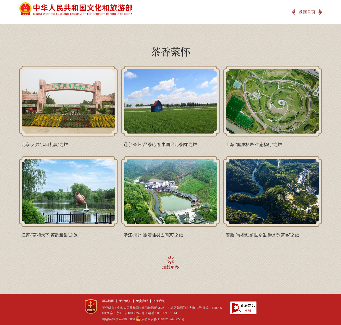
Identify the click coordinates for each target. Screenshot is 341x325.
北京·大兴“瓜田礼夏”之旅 (44, 144)
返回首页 (306, 12)
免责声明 (142, 301)
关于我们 (159, 301)
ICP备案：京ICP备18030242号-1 (124, 313)
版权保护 (125, 301)
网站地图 (108, 301)
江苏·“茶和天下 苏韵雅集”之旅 (49, 235)
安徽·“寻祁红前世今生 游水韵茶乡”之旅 (262, 235)
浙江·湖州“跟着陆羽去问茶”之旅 (153, 235)
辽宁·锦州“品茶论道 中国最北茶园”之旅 (160, 144)
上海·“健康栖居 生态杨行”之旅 (254, 144)
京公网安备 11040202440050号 (163, 319)
